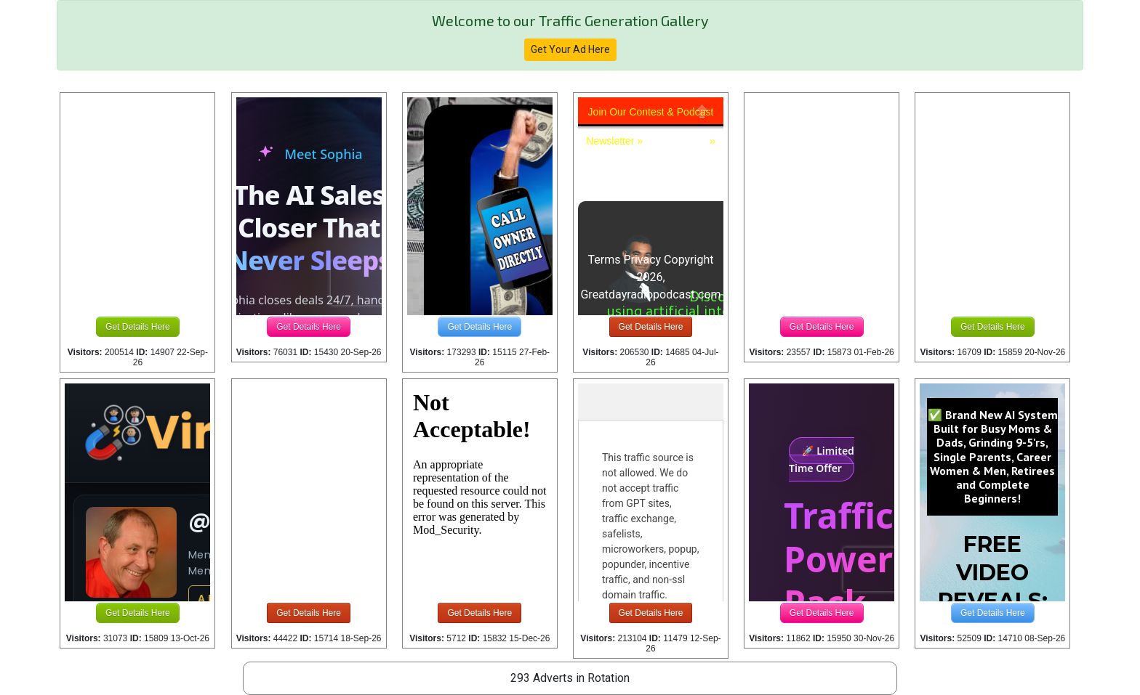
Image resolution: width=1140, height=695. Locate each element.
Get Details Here (137, 327)
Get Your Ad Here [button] (570, 49)
